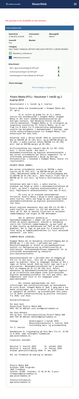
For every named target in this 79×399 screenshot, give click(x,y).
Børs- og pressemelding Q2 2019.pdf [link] (24, 68)
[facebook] (10, 88)
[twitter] (15, 88)
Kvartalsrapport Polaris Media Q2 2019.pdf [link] (26, 75)
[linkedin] (21, 88)
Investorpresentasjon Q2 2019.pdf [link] (23, 72)
